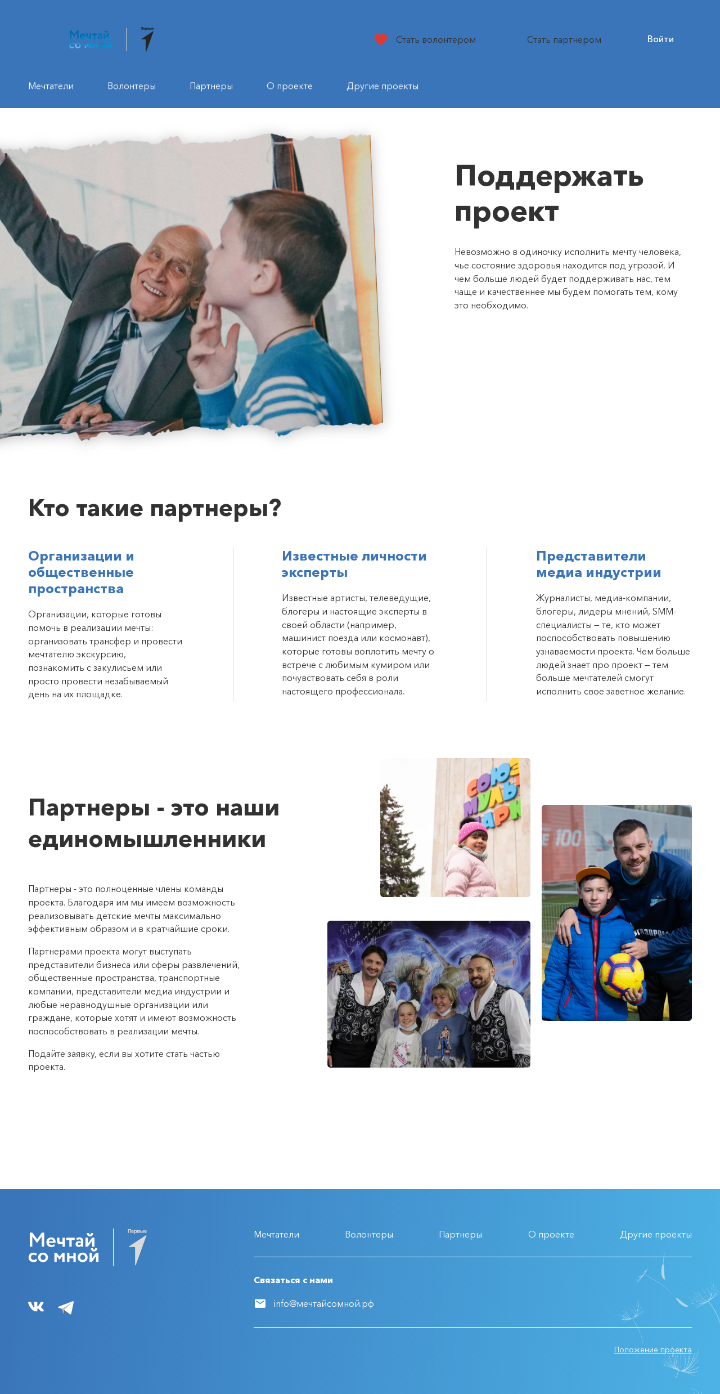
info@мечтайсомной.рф (324, 1303)
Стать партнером (564, 39)
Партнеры (460, 1234)
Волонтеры (369, 1234)
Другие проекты (656, 1234)
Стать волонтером (436, 39)
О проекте (551, 1234)
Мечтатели (276, 1234)
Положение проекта (653, 1349)
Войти (660, 38)
